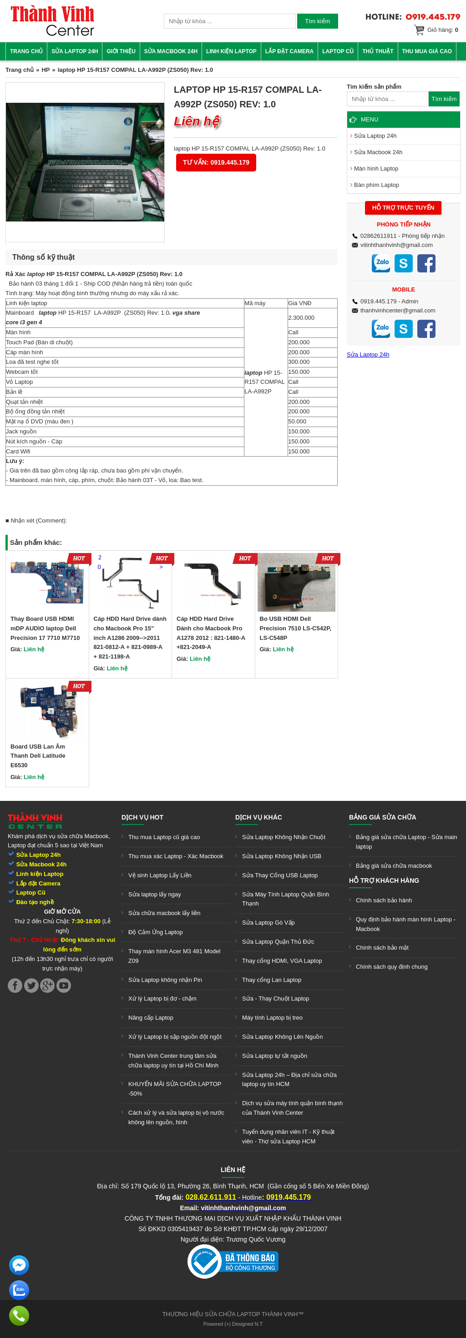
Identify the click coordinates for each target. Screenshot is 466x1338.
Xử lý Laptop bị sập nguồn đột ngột (175, 1036)
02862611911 (378, 235)
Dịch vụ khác (258, 817)
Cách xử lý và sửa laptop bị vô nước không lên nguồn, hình (176, 1117)
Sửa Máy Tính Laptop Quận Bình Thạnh (285, 899)
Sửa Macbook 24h (171, 51)
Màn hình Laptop (376, 168)
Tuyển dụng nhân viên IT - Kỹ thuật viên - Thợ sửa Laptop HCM (288, 1136)
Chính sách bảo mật (382, 947)
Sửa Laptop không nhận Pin (165, 979)
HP (45, 69)
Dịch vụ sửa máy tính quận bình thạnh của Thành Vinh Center (292, 1108)
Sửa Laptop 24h (74, 51)
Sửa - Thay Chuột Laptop (275, 998)
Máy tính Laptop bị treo (272, 1017)
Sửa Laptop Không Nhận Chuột (283, 837)
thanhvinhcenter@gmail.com (398, 310)
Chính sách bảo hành (384, 900)
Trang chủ (26, 51)
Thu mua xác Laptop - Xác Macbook (175, 856)
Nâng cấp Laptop (150, 1017)
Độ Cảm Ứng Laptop (155, 932)
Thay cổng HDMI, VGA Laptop (282, 960)
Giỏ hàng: (442, 29)
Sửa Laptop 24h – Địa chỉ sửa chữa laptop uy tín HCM (289, 1079)
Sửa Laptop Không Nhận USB (281, 856)
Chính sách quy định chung (392, 966)
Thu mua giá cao (427, 51)
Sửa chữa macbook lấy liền (164, 913)
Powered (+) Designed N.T (233, 1324)
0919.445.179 (378, 301)
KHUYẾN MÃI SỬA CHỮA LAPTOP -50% (174, 1089)
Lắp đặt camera (289, 51)
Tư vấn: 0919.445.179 (216, 162)
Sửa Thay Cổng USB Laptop (280, 875)
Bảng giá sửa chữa (382, 817)
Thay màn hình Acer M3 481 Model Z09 (174, 956)
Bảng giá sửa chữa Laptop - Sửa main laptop (406, 842)
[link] (52, 34)
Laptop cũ (338, 51)
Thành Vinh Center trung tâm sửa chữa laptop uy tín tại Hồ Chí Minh (173, 1060)
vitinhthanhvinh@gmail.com (396, 244)
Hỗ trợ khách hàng (384, 880)
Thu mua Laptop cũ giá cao (164, 837)
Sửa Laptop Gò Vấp (268, 922)
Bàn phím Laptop (376, 184)
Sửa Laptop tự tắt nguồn (274, 1055)
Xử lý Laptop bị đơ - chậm (162, 998)
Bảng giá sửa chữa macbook (394, 865)
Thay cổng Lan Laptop (271, 979)
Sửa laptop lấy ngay (154, 894)
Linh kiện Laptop (231, 51)
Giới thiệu (120, 51)
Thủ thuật (377, 51)
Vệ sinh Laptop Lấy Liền (160, 875)
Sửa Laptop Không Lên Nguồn (282, 1036)
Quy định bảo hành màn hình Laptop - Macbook (406, 924)
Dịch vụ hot (142, 817)
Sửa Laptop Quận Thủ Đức (278, 941)
